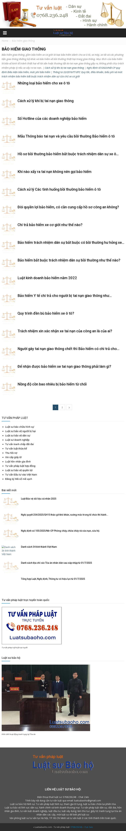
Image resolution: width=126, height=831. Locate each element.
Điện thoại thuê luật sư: (49, 797)
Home (5, 40)
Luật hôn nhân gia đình (18, 461)
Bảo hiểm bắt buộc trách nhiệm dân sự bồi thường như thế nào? (69, 260)
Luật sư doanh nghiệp (17, 439)
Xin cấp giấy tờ (13, 457)
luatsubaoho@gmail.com (87, 800)
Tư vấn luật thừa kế (16, 448)
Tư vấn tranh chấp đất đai (19, 444)
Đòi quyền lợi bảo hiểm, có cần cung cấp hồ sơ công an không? (68, 207)
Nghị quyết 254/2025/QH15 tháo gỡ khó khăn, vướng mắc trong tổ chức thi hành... (64, 514)
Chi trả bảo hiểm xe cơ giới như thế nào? (50, 225)
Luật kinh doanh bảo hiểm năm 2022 (47, 278)
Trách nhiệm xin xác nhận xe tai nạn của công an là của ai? (65, 331)
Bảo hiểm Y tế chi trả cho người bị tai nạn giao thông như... (65, 296)
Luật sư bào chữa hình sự (19, 426)
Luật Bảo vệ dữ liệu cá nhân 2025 (38, 498)
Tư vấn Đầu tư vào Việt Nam (21, 474)
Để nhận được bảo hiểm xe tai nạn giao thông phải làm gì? (64, 366)
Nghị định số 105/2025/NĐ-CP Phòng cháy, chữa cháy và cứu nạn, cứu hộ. (60, 530)
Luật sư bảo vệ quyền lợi (19, 470)
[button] (121, 33)
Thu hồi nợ (11, 452)
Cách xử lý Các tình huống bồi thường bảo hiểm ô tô (59, 189)
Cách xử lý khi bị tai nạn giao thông (64, 67)
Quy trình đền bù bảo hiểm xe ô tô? (46, 313)
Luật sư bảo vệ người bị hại (20, 431)
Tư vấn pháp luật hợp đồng (20, 465)
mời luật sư (63, 814)
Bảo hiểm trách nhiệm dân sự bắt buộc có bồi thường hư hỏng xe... (71, 242)
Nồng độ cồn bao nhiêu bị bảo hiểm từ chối (52, 384)
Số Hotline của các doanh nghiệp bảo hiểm (52, 118)
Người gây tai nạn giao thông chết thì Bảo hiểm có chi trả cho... (68, 349)
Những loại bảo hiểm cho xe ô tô (44, 83)
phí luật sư (83, 814)
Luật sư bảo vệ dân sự (17, 435)
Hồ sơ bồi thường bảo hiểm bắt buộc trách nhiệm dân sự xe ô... (68, 154)
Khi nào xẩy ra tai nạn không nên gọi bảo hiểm (54, 172)
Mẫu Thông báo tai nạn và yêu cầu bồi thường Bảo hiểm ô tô (66, 136)
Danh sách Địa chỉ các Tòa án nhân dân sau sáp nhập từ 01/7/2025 (56, 563)
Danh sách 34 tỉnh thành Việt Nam (39, 546)
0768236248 (69, 797)
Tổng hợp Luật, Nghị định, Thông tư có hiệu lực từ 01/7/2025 (53, 579)
